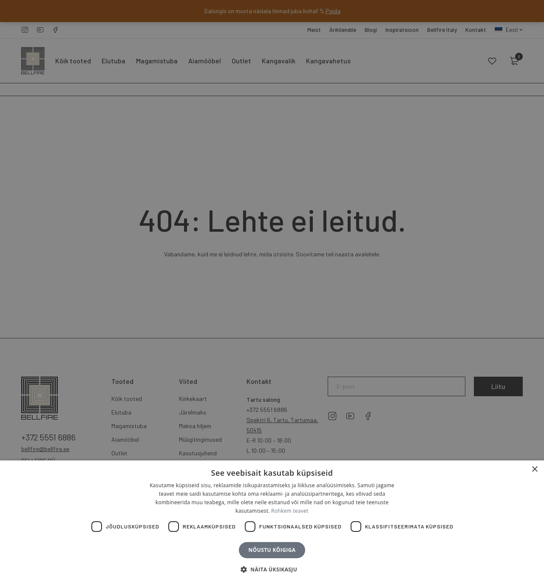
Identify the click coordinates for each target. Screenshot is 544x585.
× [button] (534, 469)
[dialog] (272, 292)
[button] (272, 570)
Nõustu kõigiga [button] (272, 550)
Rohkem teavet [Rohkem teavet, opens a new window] (290, 510)
